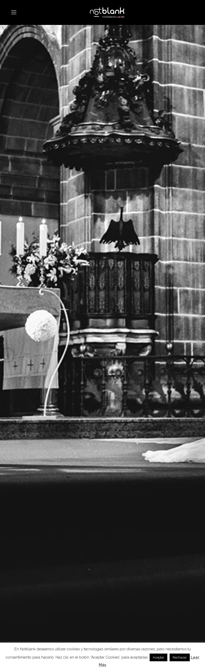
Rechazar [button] (180, 657)
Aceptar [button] (158, 657)
